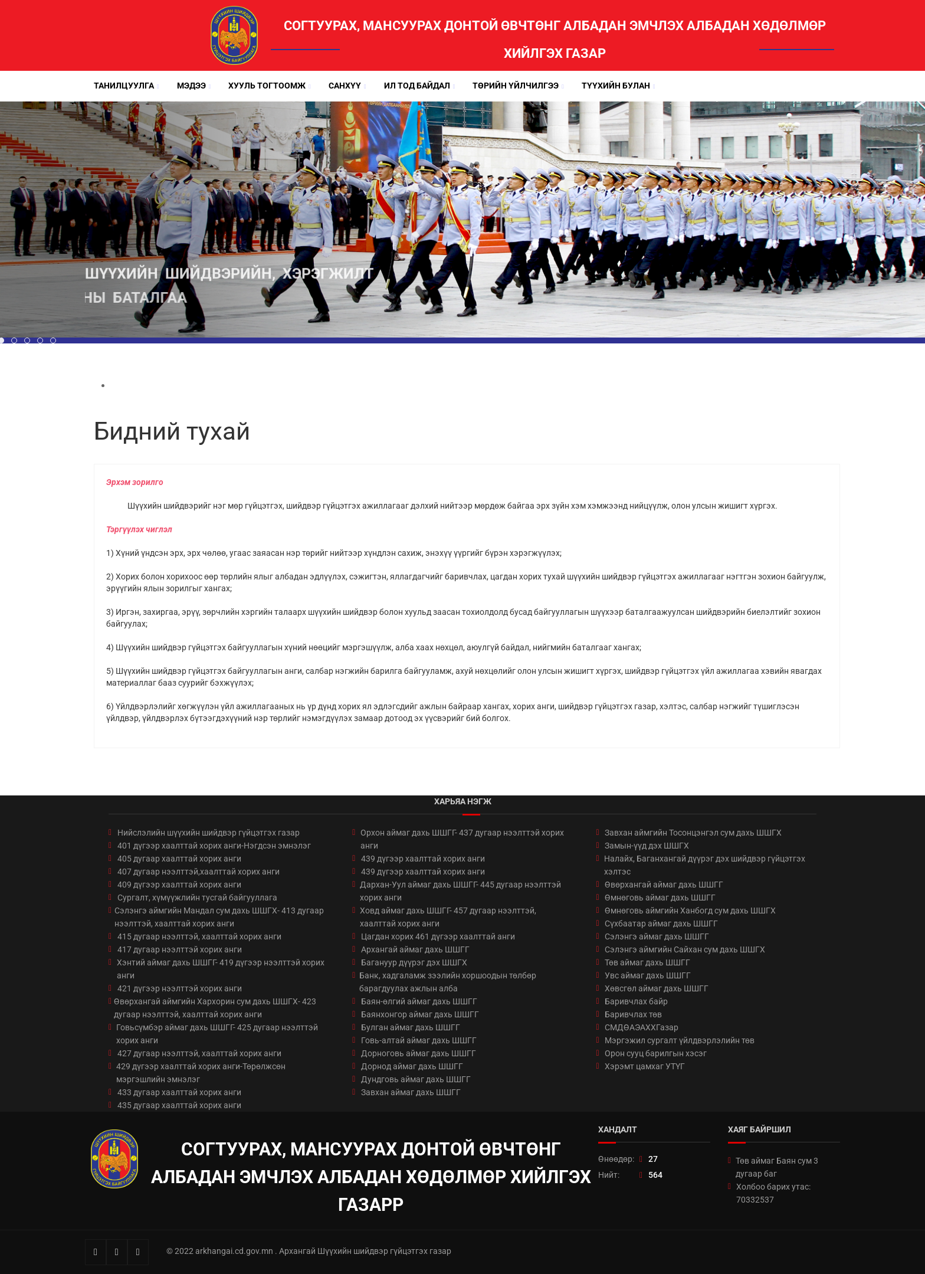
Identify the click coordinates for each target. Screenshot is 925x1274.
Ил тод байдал (417, 85)
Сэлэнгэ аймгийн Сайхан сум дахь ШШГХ (685, 949)
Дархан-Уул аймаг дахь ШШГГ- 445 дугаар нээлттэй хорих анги (460, 891)
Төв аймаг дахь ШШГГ (647, 962)
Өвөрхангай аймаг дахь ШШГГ (664, 884)
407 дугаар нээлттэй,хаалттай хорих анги (198, 871)
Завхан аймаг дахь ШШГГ (411, 1092)
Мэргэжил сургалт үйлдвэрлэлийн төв (680, 1040)
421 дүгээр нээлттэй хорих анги (179, 988)
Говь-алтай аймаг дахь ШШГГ (419, 1040)
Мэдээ (191, 85)
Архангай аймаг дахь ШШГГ (415, 949)
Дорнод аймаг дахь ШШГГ (412, 1066)
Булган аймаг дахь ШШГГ (410, 1027)
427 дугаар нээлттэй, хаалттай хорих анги (199, 1053)
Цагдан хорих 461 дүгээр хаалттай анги (438, 936)
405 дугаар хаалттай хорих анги (179, 858)
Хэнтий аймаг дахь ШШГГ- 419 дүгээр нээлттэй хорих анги (220, 969)
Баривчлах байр (636, 1001)
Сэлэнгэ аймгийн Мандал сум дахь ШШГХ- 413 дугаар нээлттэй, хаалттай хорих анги (219, 917)
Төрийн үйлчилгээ (516, 85)
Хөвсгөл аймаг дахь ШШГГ (656, 988)
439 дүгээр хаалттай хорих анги (423, 858)
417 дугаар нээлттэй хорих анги (179, 949)
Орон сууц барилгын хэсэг (656, 1053)
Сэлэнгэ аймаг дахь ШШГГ (657, 936)
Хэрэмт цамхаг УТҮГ (645, 1066)
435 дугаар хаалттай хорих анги (179, 1105)
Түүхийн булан (616, 85)
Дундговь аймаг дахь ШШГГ (416, 1079)
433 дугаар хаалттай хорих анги (179, 1092)
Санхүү (345, 85)
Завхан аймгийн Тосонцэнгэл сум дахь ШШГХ (693, 832)
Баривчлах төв (633, 1014)
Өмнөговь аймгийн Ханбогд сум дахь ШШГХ (690, 910)
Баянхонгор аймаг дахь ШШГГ (420, 1014)
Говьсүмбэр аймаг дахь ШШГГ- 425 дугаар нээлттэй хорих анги (217, 1034)
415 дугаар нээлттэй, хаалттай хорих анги (199, 936)
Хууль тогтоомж (267, 85)
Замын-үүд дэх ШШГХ (647, 845)
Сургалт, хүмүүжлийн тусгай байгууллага (197, 897)
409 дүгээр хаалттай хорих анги (179, 884)
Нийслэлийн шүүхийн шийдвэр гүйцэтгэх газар (208, 832)
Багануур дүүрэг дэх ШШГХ (414, 962)
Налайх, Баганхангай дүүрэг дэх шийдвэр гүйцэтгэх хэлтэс (704, 865)
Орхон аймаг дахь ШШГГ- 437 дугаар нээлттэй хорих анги (462, 839)
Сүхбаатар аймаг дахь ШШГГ (661, 923)
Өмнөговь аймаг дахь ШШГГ (660, 897)
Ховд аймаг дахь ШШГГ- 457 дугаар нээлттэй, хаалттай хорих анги (448, 917)
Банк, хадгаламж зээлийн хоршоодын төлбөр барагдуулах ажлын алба (447, 982)
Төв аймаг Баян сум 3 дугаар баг (777, 1167)
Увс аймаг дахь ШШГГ (648, 975)
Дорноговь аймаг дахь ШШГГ (418, 1053)
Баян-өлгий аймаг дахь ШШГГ (419, 1001)
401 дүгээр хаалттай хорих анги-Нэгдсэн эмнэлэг (214, 845)
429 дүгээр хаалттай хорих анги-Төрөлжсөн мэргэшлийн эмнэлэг (201, 1073)
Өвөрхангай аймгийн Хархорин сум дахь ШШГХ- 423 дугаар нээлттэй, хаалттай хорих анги (215, 1008)
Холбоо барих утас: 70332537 (773, 1193)
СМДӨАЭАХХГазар (641, 1027)
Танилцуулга (124, 85)
